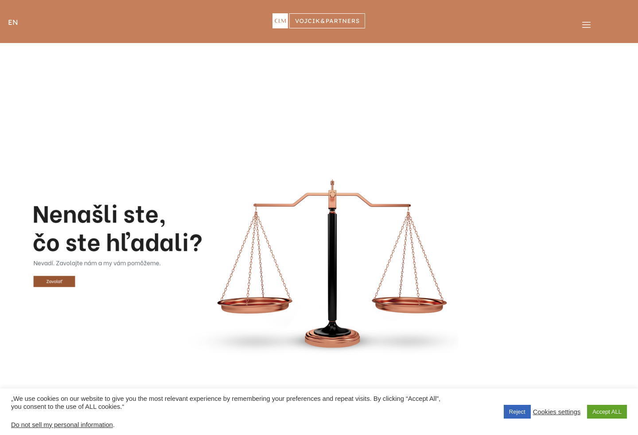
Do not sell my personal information (62, 424)
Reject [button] (517, 411)
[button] (19, 22)
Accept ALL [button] (607, 411)
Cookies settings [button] (557, 411)
